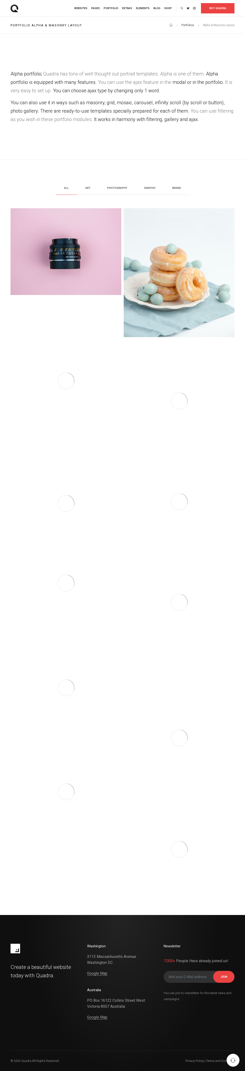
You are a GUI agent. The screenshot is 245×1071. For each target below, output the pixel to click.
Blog (156, 8)
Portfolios (187, 25)
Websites (80, 8)
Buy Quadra (217, 8)
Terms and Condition (220, 1061)
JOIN (223, 976)
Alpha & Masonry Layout (218, 25)
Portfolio (111, 8)
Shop (168, 8)
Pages (95, 8)
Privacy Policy (194, 1061)
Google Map (97, 973)
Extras (127, 8)
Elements (143, 8)
